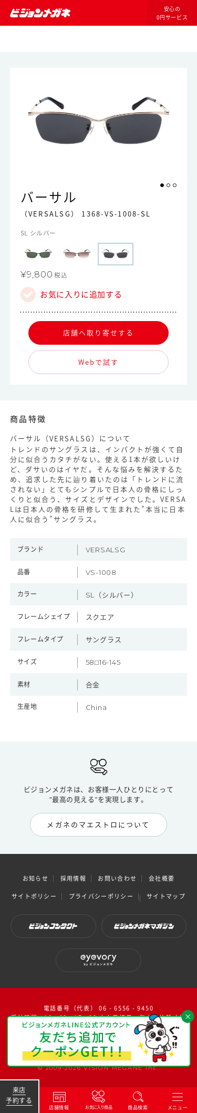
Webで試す (98, 362)
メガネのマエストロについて (98, 824)
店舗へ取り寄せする (98, 332)
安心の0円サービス (172, 13)
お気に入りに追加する (81, 294)
